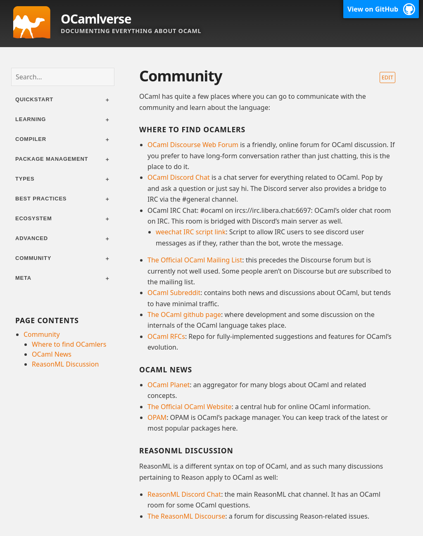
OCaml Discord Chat (178, 177)
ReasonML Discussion (65, 364)
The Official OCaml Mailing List (194, 259)
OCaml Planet (168, 384)
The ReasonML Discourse (186, 516)
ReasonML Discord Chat (184, 494)
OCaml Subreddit (173, 292)
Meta (23, 278)
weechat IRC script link (191, 231)
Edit (387, 77)
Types (25, 179)
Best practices (41, 198)
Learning (30, 119)
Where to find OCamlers (69, 344)
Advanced (31, 238)
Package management (51, 159)
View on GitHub (372, 9)
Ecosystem (33, 218)
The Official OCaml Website (189, 406)
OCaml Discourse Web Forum (192, 144)
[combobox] (62, 77)
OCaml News (51, 354)
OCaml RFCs (166, 336)
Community (33, 258)
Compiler (30, 139)
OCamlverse (96, 18)
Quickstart (34, 99)
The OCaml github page (184, 314)
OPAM (156, 417)
